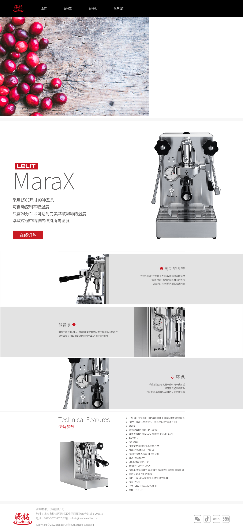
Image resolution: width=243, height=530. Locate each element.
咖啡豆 (68, 8)
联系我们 (119, 8)
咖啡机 (93, 8)
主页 (44, 8)
